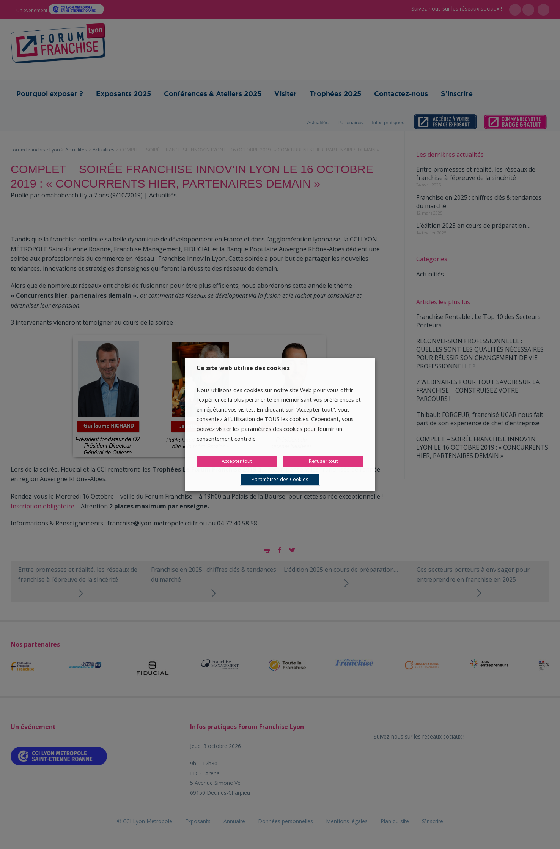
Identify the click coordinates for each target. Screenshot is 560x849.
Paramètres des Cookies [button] (280, 479)
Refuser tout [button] (323, 461)
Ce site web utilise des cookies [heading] (243, 368)
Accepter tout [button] (237, 461)
